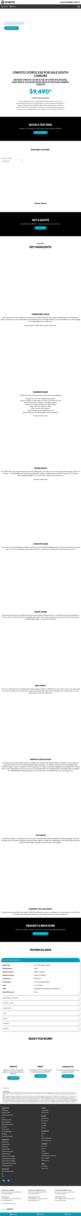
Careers (43, 1151)
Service (43, 1133)
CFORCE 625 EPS (6, 1154)
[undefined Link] (8, 1180)
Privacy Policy (44, 1166)
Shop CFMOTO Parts (46, 1138)
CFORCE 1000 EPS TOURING (8, 1161)
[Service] (40, 1214)
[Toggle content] (40, 960)
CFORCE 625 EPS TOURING (8, 1156)
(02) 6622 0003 (8, 1193)
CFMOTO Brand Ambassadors (48, 1155)
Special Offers (45, 1118)
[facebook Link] (4, 1180)
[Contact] (13, 1214)
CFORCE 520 (5, 1146)
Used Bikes (44, 1125)
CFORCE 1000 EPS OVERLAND (9, 1163)
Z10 (2, 1173)
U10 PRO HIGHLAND (6, 1131)
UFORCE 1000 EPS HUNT (8, 1124)
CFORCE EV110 (44, 1112)
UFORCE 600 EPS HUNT (7, 1115)
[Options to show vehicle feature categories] (12, 161)
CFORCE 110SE (44, 1110)
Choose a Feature (12, 160)
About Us (43, 1148)
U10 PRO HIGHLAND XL (7, 1136)
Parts (42, 1136)
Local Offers (44, 1120)
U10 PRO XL (4, 1134)
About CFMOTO (45, 1158)
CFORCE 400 (5, 1142)
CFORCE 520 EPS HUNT (7, 1151)
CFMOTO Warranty (46, 1140)
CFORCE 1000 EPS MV (7, 1165)
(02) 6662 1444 (8, 1200)
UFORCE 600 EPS (6, 1112)
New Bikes (43, 1123)
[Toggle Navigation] (78, 6)
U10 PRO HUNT (5, 1129)
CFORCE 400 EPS (6, 1144)
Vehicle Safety (45, 1160)
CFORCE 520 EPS (6, 1149)
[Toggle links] (7, 1209)
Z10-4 (3, 1176)
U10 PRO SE (4, 1127)
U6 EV (3, 1117)
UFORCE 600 (5, 1110)
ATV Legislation (45, 1153)
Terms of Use (44, 1168)
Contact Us (44, 1146)
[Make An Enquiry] (11, 28)
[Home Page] (8, 2)
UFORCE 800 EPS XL (6, 1120)
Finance (43, 1127)
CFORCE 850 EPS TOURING (8, 1158)
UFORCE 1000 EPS (6, 1122)
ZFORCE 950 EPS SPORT (8, 1171)
